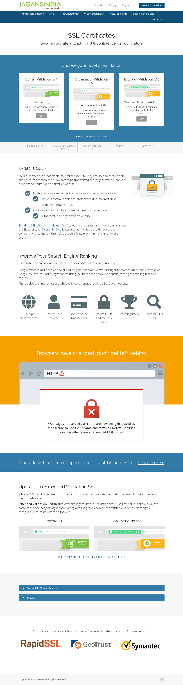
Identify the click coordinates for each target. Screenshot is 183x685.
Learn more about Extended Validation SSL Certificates (91, 557)
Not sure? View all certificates (92, 136)
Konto (157, 19)
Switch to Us (148, 145)
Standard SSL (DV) (35, 145)
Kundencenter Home (32, 13)
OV (43, 229)
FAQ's (31, 597)
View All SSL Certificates (43, 588)
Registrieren (128, 5)
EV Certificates (60, 229)
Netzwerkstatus (118, 13)
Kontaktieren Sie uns (142, 13)
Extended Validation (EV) (92, 147)
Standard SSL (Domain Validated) (39, 225)
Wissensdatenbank (94, 13)
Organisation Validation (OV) (63, 147)
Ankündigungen (70, 13)
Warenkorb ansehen (152, 5)
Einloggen (113, 5)
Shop (52, 13)
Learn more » (151, 462)
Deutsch (99, 5)
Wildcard (120, 145)
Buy (41, 115)
